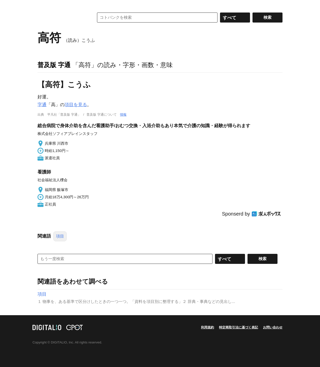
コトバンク (62, 18)
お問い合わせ (272, 327)
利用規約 (207, 327)
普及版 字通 (54, 64)
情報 (123, 114)
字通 (42, 104)
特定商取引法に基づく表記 (238, 327)
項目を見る (75, 104)
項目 (60, 236)
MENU (43, 5)
